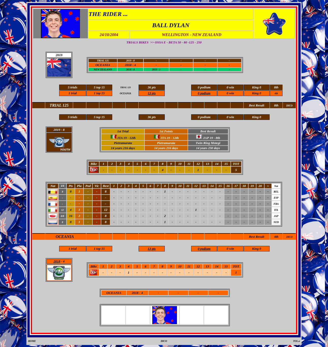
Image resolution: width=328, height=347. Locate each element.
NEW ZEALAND (103, 69)
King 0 (256, 93)
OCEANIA (102, 65)
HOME (32, 341)
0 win (230, 93)
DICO (289, 236)
